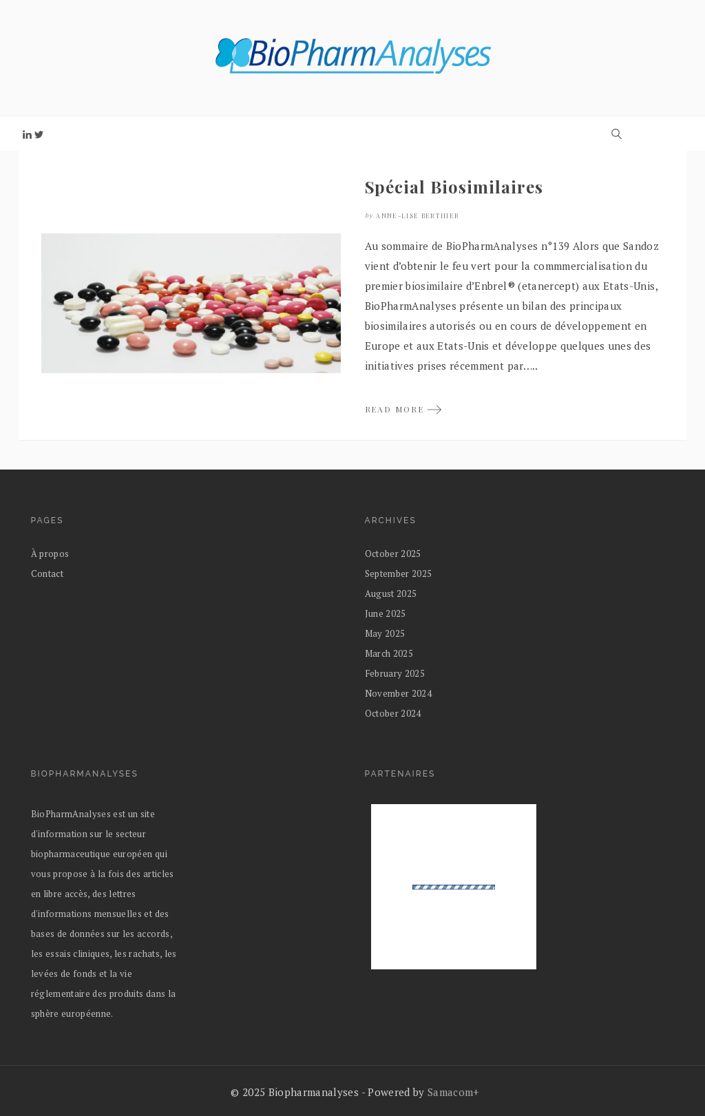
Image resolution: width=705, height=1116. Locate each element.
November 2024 (398, 693)
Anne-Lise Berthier (417, 215)
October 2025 (393, 553)
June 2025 (385, 613)
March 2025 (389, 653)
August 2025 (391, 593)
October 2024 (393, 713)
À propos (50, 553)
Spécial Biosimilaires (454, 187)
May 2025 (385, 633)
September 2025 (398, 573)
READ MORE (404, 408)
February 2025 (395, 673)
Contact (47, 573)
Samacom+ (454, 1092)
